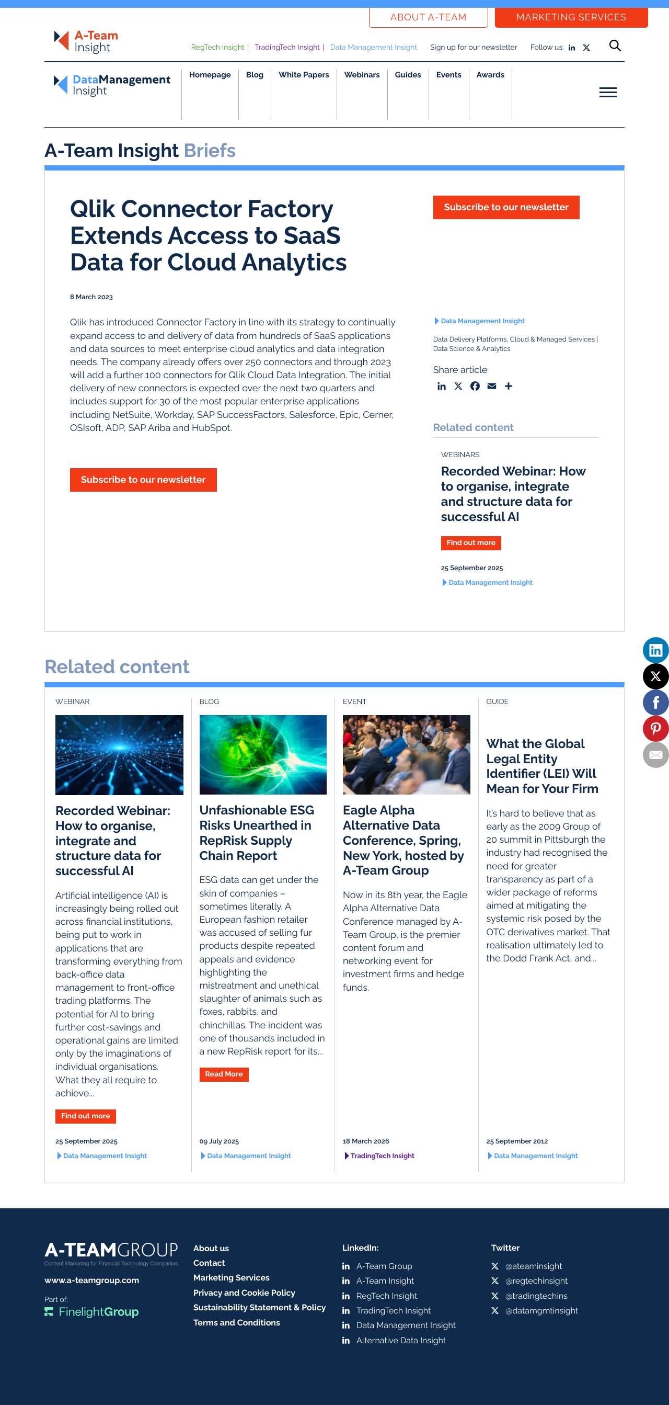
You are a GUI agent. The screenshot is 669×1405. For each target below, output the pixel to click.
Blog (255, 75)
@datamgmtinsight (541, 1311)
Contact (209, 1263)
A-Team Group (384, 1266)
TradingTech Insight (287, 47)
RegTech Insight (218, 47)
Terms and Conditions (236, 1323)
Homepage (210, 75)
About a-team (428, 17)
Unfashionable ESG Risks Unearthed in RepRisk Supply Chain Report (257, 832)
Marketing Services (571, 17)
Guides (408, 75)
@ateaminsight (533, 1266)
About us (211, 1248)
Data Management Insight (373, 47)
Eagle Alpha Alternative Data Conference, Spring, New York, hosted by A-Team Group (403, 840)
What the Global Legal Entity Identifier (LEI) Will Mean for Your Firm (543, 766)
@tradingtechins (536, 1296)
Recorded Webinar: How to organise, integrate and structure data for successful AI (513, 493)
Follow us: (547, 47)
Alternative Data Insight (401, 1340)
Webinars (362, 75)
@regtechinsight (536, 1281)
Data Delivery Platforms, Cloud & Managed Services (514, 340)
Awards (490, 75)
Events (449, 75)
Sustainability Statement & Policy (259, 1307)
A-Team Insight (385, 1281)
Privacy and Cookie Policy (244, 1293)
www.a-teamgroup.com (91, 1280)
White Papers (304, 75)
